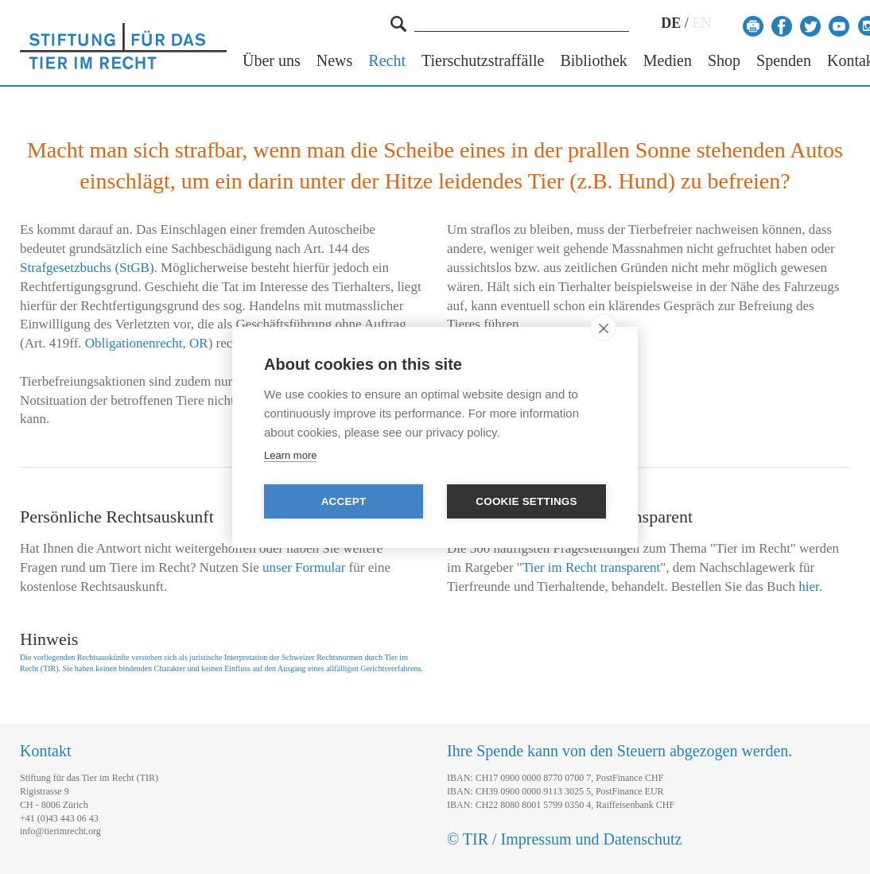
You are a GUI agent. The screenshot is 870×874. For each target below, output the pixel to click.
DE (671, 23)
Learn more (290, 455)
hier (808, 586)
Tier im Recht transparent (591, 567)
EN (701, 23)
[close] (603, 327)
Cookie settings (526, 501)
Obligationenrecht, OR (146, 343)
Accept (344, 501)
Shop (724, 60)
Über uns (272, 60)
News (335, 60)
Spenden (783, 60)
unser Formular (303, 567)
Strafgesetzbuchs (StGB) (87, 267)
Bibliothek (593, 60)
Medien (667, 60)
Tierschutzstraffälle (482, 60)
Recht (387, 60)
